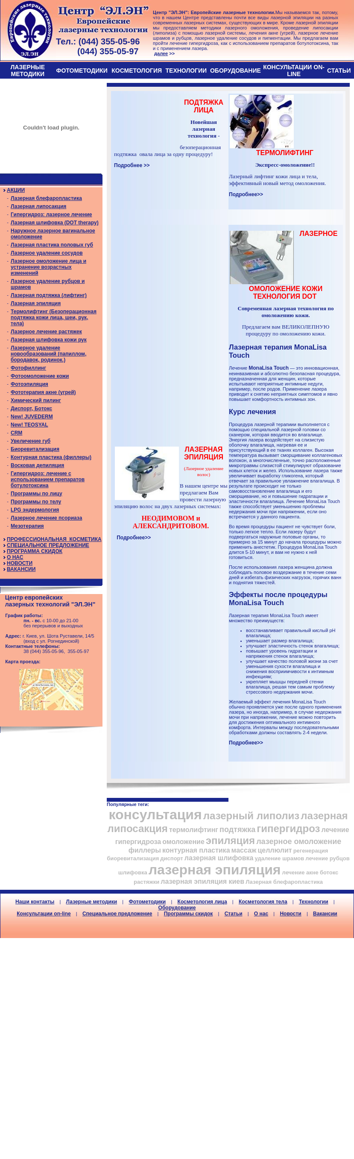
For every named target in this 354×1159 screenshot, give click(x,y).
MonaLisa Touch (269, 368)
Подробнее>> (246, 194)
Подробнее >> (131, 165)
